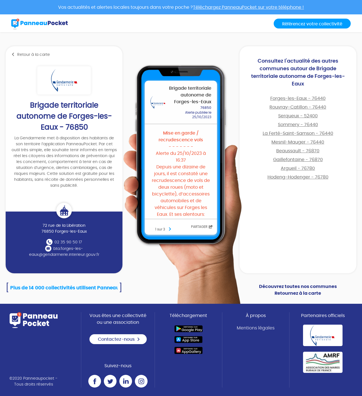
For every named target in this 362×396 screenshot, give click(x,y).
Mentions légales (256, 328)
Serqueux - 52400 (298, 116)
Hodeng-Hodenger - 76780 (297, 177)
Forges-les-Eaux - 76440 (298, 98)
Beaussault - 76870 (297, 151)
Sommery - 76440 (298, 124)
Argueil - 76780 (298, 168)
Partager (202, 226)
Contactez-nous (119, 339)
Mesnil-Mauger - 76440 (297, 142)
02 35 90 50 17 (68, 242)
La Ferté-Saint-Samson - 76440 (298, 133)
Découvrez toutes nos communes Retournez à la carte (298, 290)
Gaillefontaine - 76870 (298, 159)
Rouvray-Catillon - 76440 (297, 107)
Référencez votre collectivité (312, 24)
